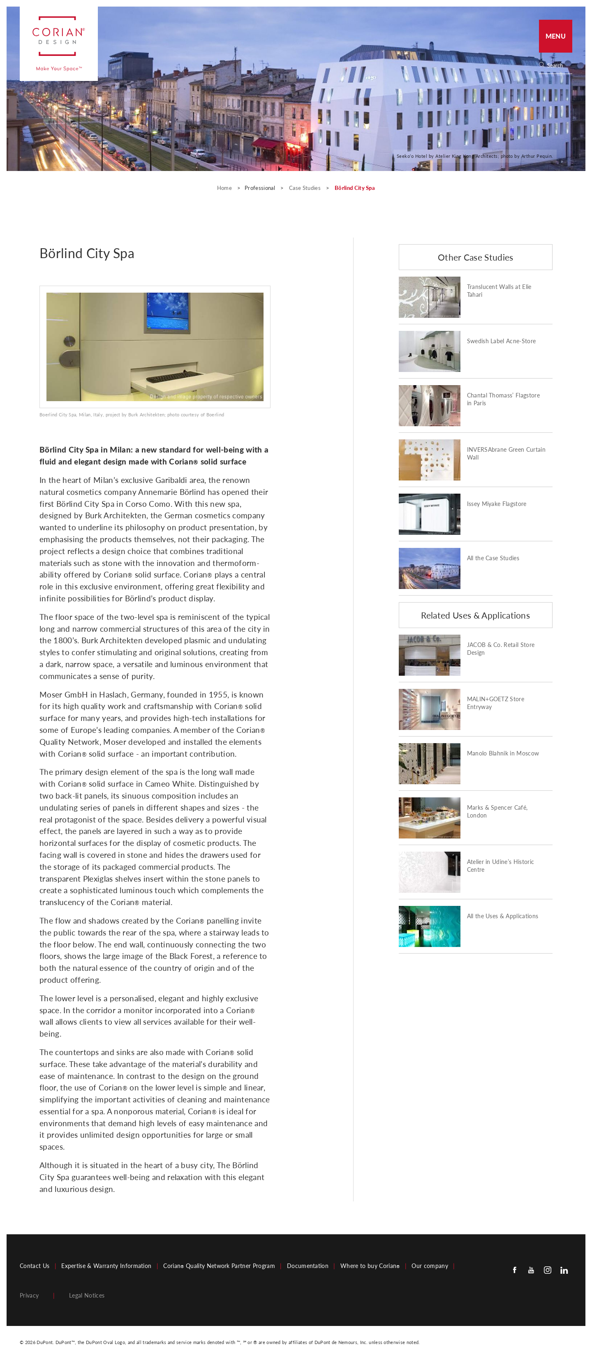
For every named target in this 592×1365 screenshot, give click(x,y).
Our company (430, 1266)
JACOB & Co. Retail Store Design (501, 649)
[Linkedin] (564, 1269)
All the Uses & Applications (503, 916)
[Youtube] (531, 1269)
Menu (556, 36)
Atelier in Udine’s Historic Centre (500, 866)
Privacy (29, 1295)
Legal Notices (86, 1295)
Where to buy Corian (370, 1266)
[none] (559, 65)
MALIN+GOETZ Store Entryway (495, 703)
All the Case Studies (493, 558)
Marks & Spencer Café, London (497, 811)
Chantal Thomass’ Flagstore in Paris (503, 399)
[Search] (558, 65)
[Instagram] (547, 1269)
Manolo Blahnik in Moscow (503, 753)
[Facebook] (514, 1269)
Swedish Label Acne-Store (501, 341)
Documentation (307, 1266)
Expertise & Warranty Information (106, 1266)
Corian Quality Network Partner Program (219, 1266)
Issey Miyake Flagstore (497, 504)
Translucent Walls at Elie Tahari (499, 291)
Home (225, 188)
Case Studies (305, 188)
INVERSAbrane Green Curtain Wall (506, 453)
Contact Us (34, 1266)
